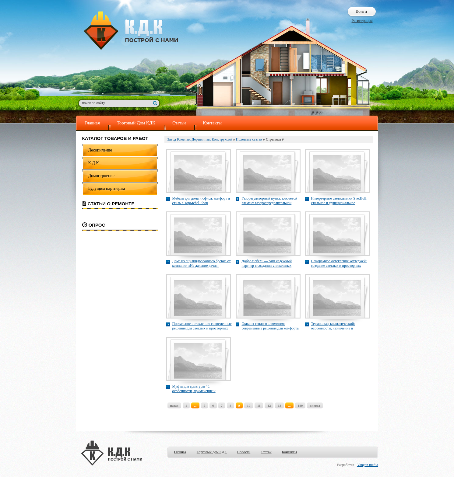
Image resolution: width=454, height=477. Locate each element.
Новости (244, 452)
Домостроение (101, 175)
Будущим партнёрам (106, 188)
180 (300, 405)
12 (269, 405)
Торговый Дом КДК (136, 122)
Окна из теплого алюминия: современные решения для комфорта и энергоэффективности (270, 326)
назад (174, 405)
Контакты (212, 122)
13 (279, 405)
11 (258, 405)
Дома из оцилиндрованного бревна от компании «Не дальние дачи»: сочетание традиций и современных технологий (201, 263)
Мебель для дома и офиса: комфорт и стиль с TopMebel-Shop (201, 200)
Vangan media (367, 465)
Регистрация (362, 20)
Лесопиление (100, 150)
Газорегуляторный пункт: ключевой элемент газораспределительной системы (269, 200)
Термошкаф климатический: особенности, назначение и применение (333, 326)
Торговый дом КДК (212, 452)
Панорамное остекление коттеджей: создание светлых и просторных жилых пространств (339, 263)
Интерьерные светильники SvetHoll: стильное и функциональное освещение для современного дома (339, 200)
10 (248, 405)
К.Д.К (93, 163)
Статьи (179, 122)
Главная (92, 122)
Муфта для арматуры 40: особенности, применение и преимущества (194, 388)
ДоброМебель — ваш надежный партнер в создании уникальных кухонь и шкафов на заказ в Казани (269, 263)
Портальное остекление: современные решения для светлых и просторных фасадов (202, 326)
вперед (315, 405)
